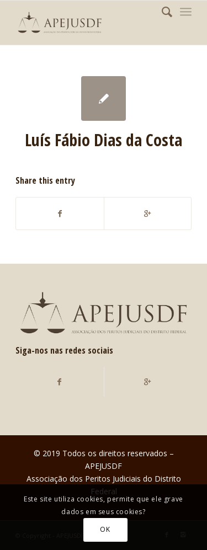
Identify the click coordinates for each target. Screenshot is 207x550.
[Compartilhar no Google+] (147, 213)
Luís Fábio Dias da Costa (103, 140)
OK (105, 529)
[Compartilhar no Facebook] (59, 213)
